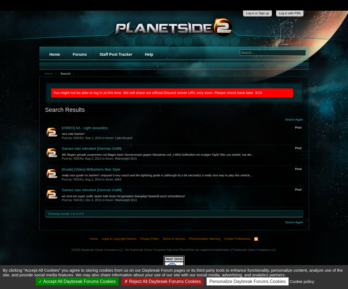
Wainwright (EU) (126, 158)
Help (149, 54)
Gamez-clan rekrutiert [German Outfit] (92, 148)
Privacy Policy (149, 238)
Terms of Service (174, 238)
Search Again (294, 119)
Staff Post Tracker (116, 54)
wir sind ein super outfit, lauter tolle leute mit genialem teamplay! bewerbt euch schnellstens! (123, 196)
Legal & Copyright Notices (119, 238)
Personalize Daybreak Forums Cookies (247, 281)
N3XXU (78, 138)
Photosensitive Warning (204, 238)
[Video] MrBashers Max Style (91, 169)
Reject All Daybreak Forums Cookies (162, 281)
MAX (118, 179)
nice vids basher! (73, 133)
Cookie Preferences (237, 238)
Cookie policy (302, 281)
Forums (80, 54)
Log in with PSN (289, 13)
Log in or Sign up (257, 13)
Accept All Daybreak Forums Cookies (77, 281)
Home (55, 54)
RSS (256, 239)
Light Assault (123, 138)
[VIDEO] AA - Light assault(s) (85, 128)
